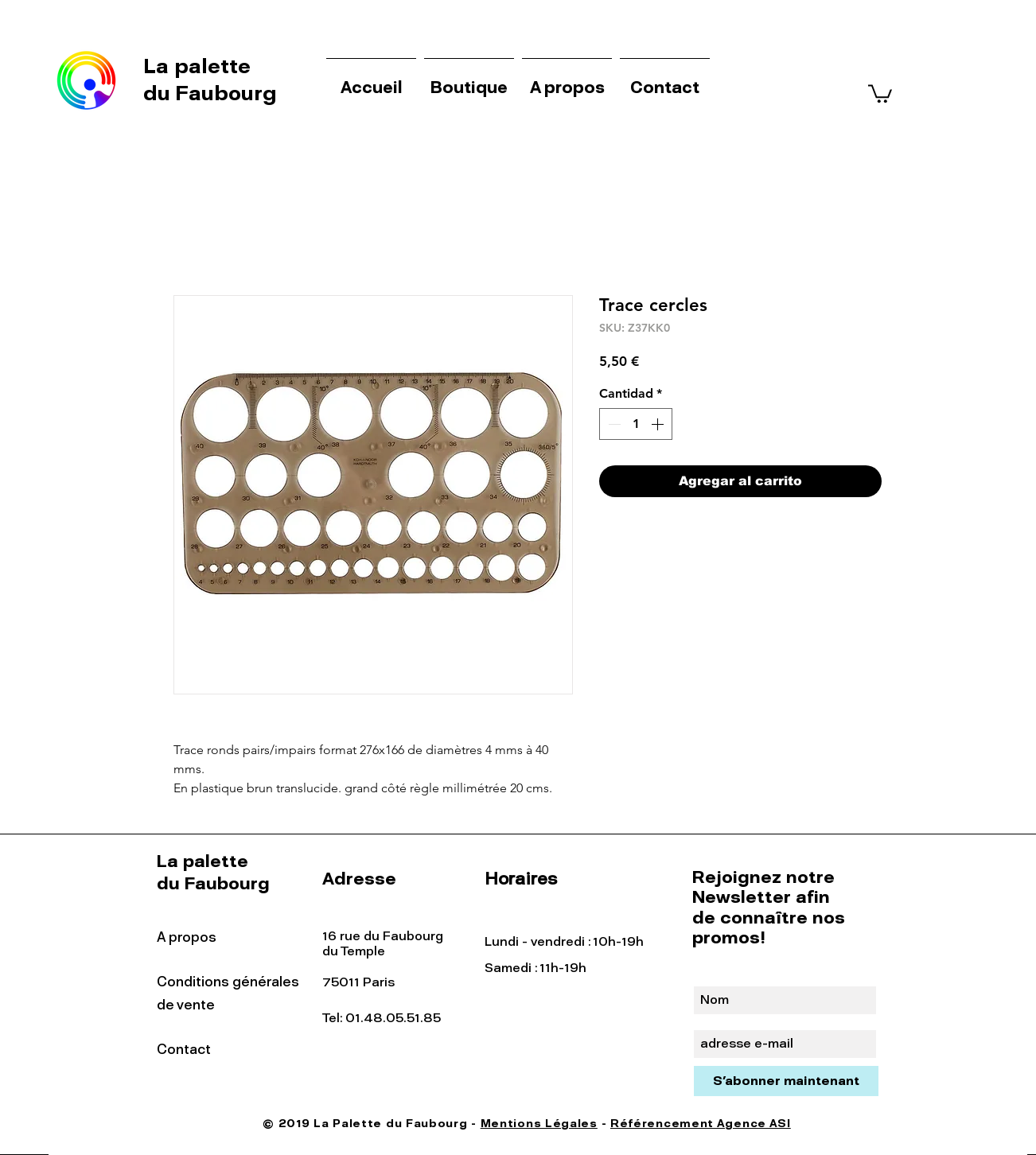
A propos (186, 937)
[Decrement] (613, 424)
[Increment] (659, 424)
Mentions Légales (539, 1123)
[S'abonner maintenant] (786, 1081)
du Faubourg (210, 93)
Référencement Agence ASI (700, 1123)
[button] (880, 93)
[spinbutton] (636, 424)
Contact (184, 1049)
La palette (199, 66)
